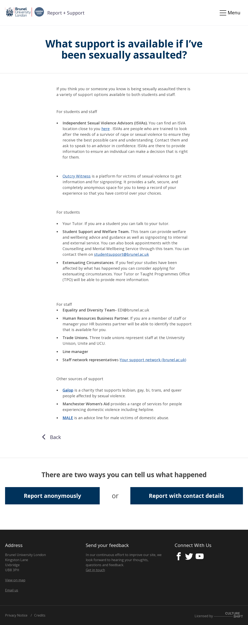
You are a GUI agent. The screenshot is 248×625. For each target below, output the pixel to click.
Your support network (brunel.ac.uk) (153, 359)
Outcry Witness (77, 176)
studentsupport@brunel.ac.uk (121, 254)
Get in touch (95, 570)
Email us (11, 590)
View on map (15, 580)
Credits (39, 615)
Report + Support (65, 12)
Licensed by (219, 616)
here (105, 128)
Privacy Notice (16, 615)
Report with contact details (186, 496)
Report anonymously (52, 496)
